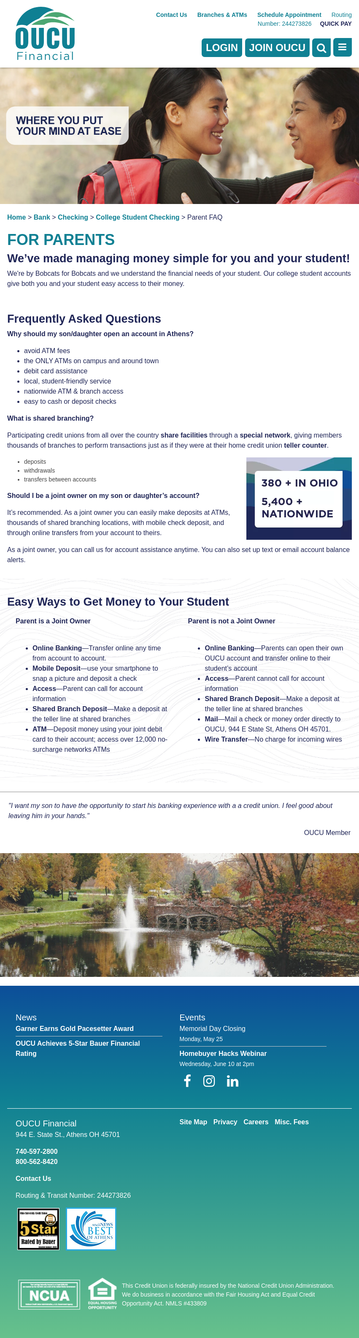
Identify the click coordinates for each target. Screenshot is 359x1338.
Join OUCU (277, 47)
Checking (73, 217)
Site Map (193, 1122)
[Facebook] (189, 1081)
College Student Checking (137, 217)
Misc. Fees (292, 1122)
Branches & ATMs (222, 14)
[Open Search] (321, 47)
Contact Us (171, 14)
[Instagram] (211, 1081)
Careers (256, 1122)
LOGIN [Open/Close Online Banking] (222, 47)
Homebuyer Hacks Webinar (223, 1053)
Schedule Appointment (289, 14)
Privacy (225, 1122)
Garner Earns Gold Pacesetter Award (75, 1028)
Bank (42, 217)
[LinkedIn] (232, 1081)
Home (16, 217)
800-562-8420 (37, 1161)
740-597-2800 (37, 1151)
